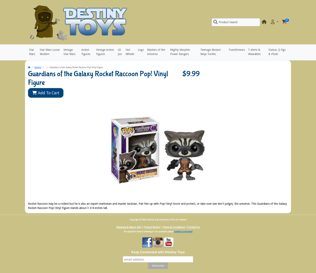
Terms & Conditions (173, 227)
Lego (141, 49)
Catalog (37, 67)
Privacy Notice (152, 227)
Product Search (225, 22)
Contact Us (193, 227)
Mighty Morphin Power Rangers (180, 52)
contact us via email (183, 231)
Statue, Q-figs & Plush (277, 52)
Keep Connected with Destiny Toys (158, 252)
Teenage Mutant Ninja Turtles (210, 52)
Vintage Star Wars (69, 52)
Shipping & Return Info (128, 227)
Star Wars (32, 52)
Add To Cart (45, 92)
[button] (274, 22)
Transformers (237, 49)
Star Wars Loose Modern (50, 52)
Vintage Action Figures (105, 52)
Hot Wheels (130, 52)
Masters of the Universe (156, 52)
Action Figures (85, 52)
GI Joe (120, 52)
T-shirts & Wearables (254, 52)
